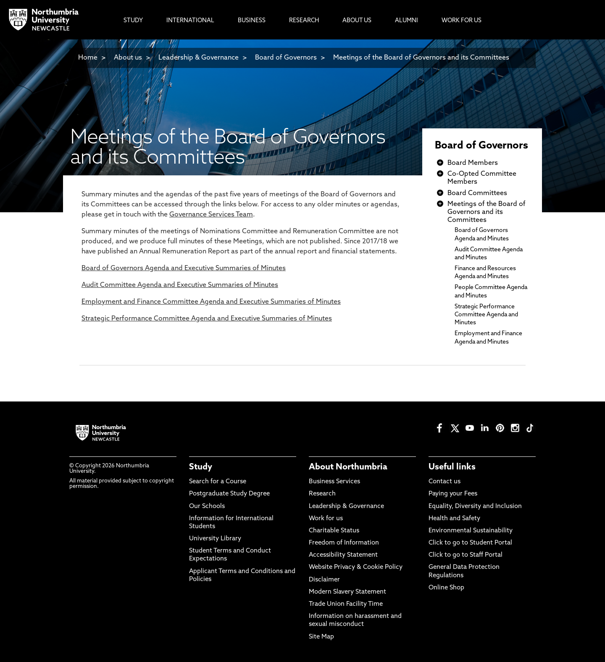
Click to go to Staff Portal (465, 555)
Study (200, 467)
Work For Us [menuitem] (461, 21)
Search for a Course (217, 482)
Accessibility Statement (343, 555)
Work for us (326, 519)
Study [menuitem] (133, 21)
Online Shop (446, 588)
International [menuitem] (190, 21)
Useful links (452, 467)
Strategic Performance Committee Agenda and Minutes (486, 315)
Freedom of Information (344, 543)
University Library (215, 539)
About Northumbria (348, 467)
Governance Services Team (211, 214)
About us (128, 58)
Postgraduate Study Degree (229, 494)
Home (87, 58)
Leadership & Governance (198, 58)
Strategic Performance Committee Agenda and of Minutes (207, 318)
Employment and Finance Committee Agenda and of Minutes (211, 302)
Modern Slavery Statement (347, 592)
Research (322, 494)
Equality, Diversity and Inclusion (475, 506)
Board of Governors (286, 58)
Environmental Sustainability (471, 531)
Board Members (472, 163)
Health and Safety (454, 519)
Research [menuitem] (304, 21)
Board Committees (477, 193)
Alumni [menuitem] (406, 21)
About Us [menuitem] (356, 21)
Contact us (444, 482)
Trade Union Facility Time (346, 604)
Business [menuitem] (252, 21)
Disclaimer (324, 580)
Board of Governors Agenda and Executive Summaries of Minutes (184, 268)
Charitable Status (334, 531)
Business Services (334, 482)
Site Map (321, 637)
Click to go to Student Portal (470, 543)
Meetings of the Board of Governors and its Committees (421, 58)
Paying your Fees (453, 494)
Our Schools (207, 506)
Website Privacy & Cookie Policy (355, 567)
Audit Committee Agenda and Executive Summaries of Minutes (180, 285)
